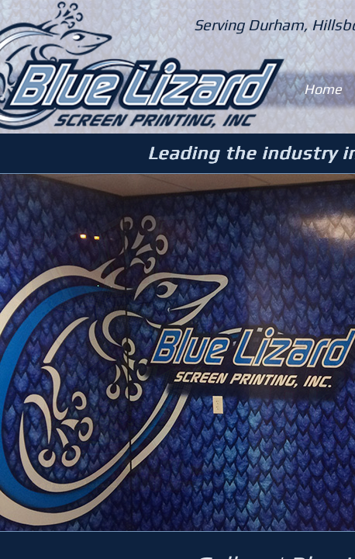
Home (323, 89)
